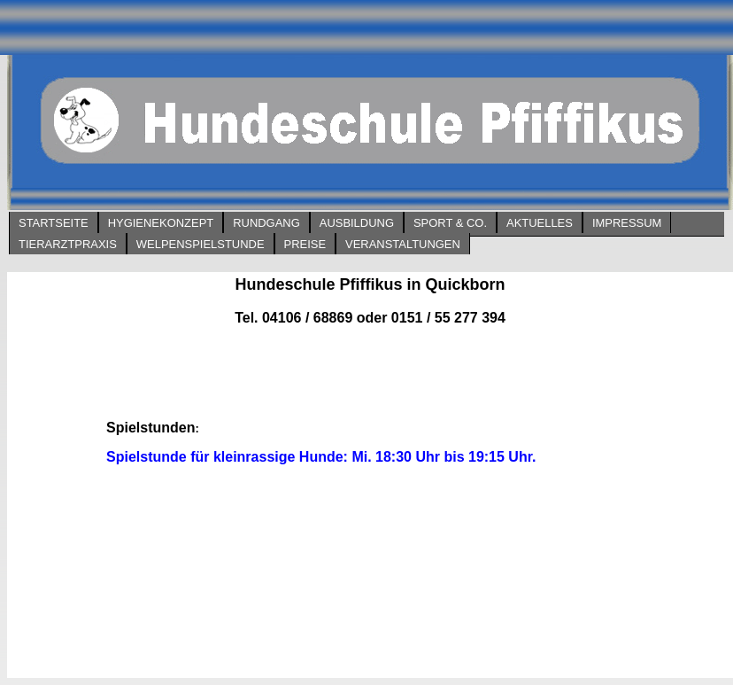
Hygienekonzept (160, 223)
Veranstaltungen (402, 244)
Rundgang (266, 223)
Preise (305, 244)
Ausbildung (357, 223)
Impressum (626, 223)
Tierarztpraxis (68, 244)
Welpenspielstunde (200, 244)
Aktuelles (539, 223)
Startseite (54, 223)
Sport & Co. (450, 223)
